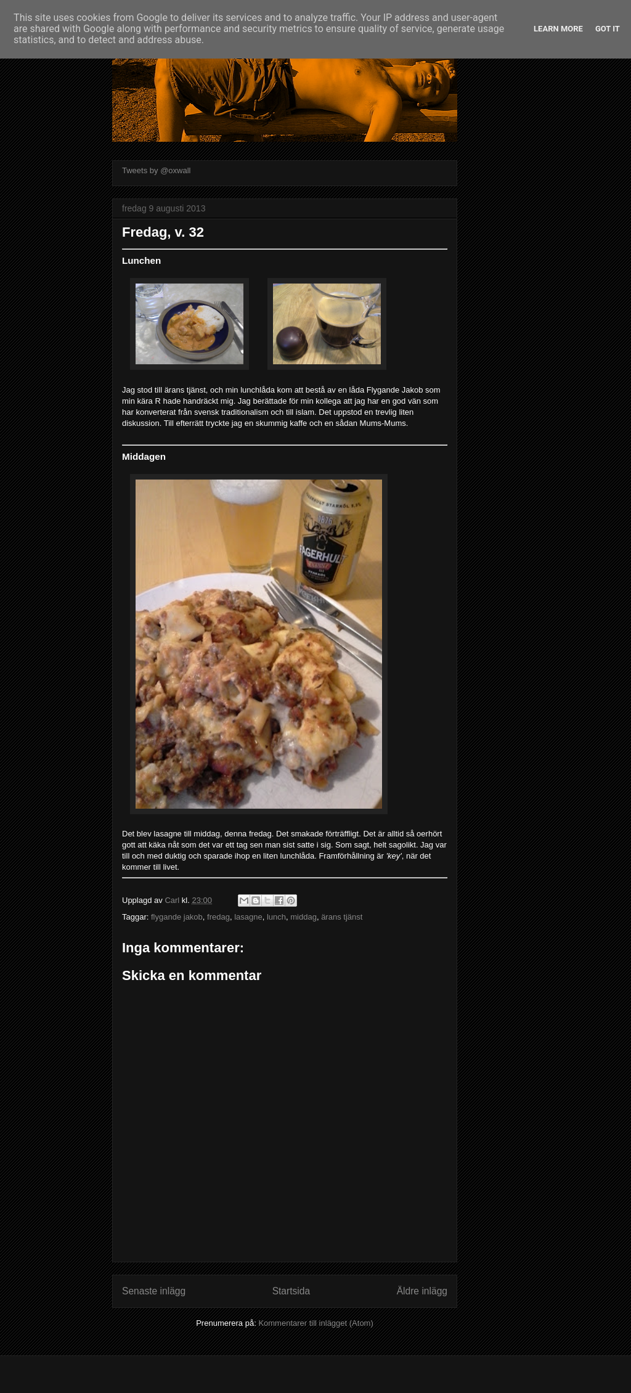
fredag (218, 916)
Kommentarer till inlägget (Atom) (315, 1323)
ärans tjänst (341, 916)
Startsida (291, 1291)
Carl (173, 900)
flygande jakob (177, 916)
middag (303, 916)
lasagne (248, 916)
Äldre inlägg (422, 1291)
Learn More (558, 28)
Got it (607, 28)
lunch (276, 916)
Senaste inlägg (153, 1291)
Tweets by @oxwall (156, 170)
